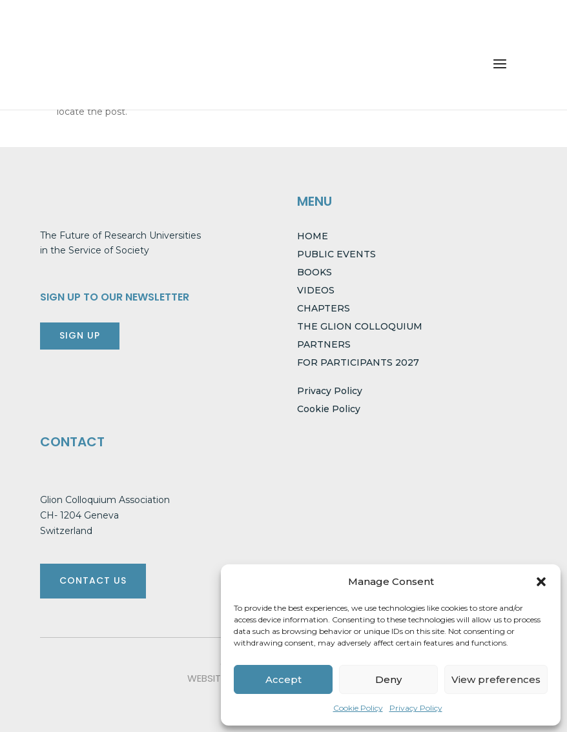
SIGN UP (79, 335)
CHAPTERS (323, 308)
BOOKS (314, 272)
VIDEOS (316, 290)
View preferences (496, 679)
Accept (283, 679)
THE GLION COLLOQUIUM (359, 326)
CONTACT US (93, 580)
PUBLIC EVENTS (336, 254)
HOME (312, 236)
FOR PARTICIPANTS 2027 (358, 362)
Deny (388, 679)
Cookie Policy (358, 708)
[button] (541, 581)
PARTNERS (324, 344)
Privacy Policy (415, 708)
